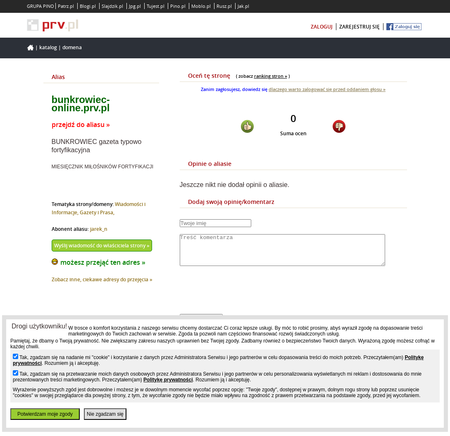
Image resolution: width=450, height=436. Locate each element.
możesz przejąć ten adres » (102, 262)
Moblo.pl (201, 6)
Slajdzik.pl (112, 6)
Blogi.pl (88, 6)
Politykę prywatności (168, 380)
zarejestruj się (359, 26)
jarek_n (98, 228)
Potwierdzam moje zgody (45, 414)
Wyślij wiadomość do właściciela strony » (102, 245)
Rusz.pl (224, 6)
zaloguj (322, 26)
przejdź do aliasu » (81, 124)
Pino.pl (178, 6)
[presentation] (242, 297)
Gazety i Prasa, (97, 212)
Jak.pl (243, 6)
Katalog (48, 47)
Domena (72, 47)
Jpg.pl (135, 6)
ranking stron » (270, 76)
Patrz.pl (66, 6)
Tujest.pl (155, 6)
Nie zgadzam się (105, 414)
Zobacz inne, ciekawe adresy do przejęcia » (102, 279)
